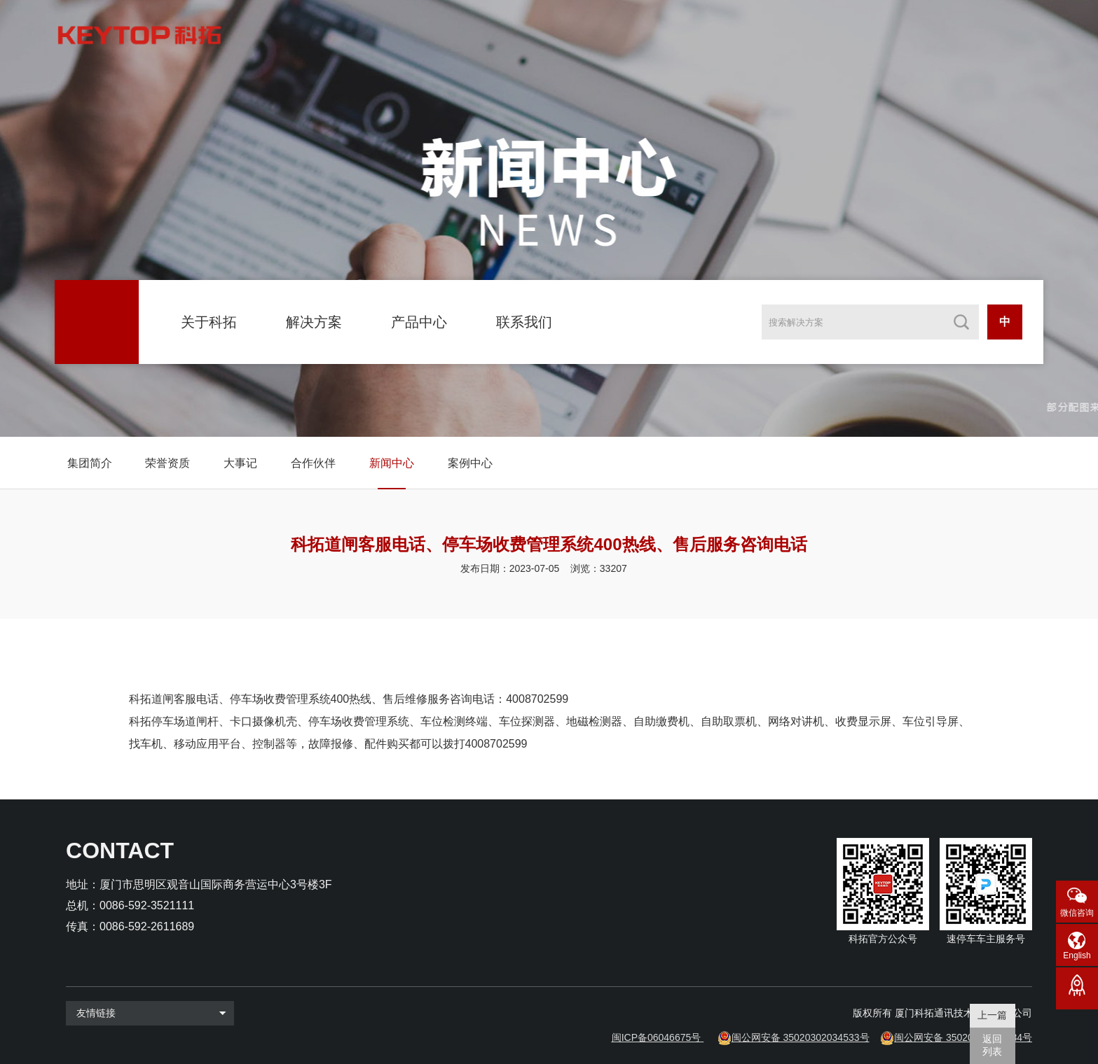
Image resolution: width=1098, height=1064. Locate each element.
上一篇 (992, 1015)
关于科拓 (209, 322)
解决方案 (314, 322)
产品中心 (419, 322)
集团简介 (89, 463)
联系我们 (524, 322)
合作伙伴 (313, 463)
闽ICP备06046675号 (656, 1037)
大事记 (240, 463)
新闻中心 (391, 463)
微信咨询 (1077, 913)
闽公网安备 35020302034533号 (801, 1037)
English (1076, 955)
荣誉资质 (167, 463)
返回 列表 (992, 1045)
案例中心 (470, 463)
